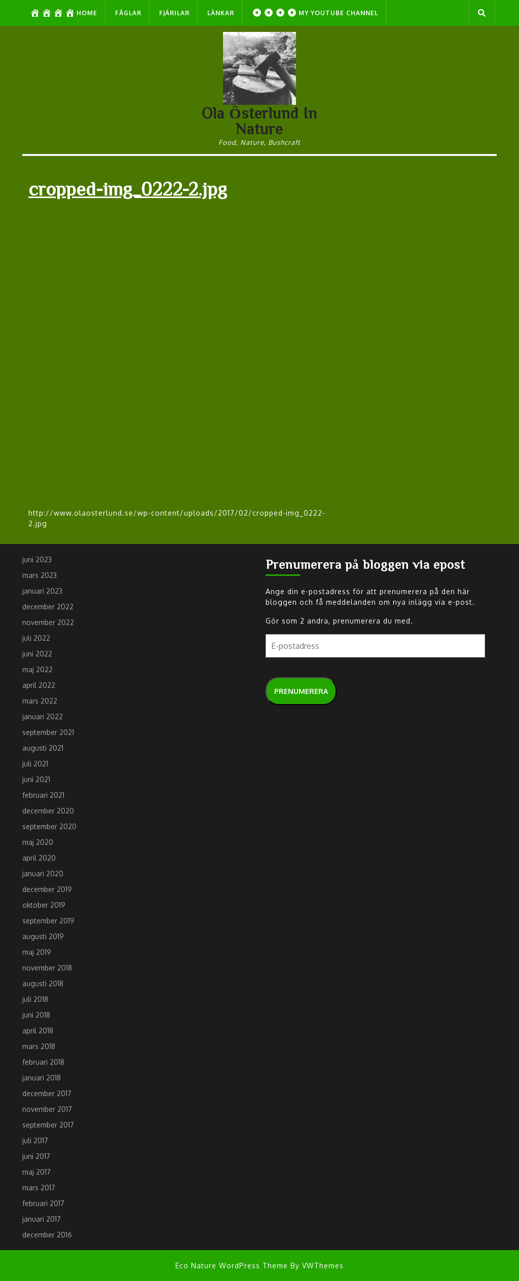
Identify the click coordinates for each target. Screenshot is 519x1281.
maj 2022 (37, 669)
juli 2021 (35, 763)
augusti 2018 (42, 983)
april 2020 (39, 857)
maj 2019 (36, 952)
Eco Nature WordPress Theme (231, 1265)
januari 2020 (42, 873)
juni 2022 (37, 653)
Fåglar (128, 13)
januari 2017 (41, 1219)
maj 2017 (36, 1172)
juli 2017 (35, 1140)
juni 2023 (37, 559)
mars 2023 (39, 575)
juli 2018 (35, 999)
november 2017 (47, 1109)
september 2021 (48, 732)
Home (63, 13)
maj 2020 (37, 842)
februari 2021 (43, 795)
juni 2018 (36, 1015)
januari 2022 (42, 716)
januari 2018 (41, 1077)
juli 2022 (36, 638)
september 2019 (48, 920)
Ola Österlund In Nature (259, 120)
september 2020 (49, 826)
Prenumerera (301, 691)
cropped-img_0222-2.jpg (127, 188)
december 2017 (46, 1093)
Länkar (220, 13)
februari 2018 (43, 1062)
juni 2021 (36, 779)
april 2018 (37, 1030)
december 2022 (47, 606)
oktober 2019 (43, 905)
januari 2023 (42, 591)
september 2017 (48, 1124)
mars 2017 (38, 1187)
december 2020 (48, 810)
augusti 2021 (42, 748)
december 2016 (47, 1234)
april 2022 (38, 685)
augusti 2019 (43, 936)
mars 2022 (39, 700)
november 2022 (48, 622)
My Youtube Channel (315, 13)
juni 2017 (36, 1156)
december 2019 (47, 889)
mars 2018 (38, 1046)
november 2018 (47, 967)
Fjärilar (174, 13)
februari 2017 (43, 1203)
